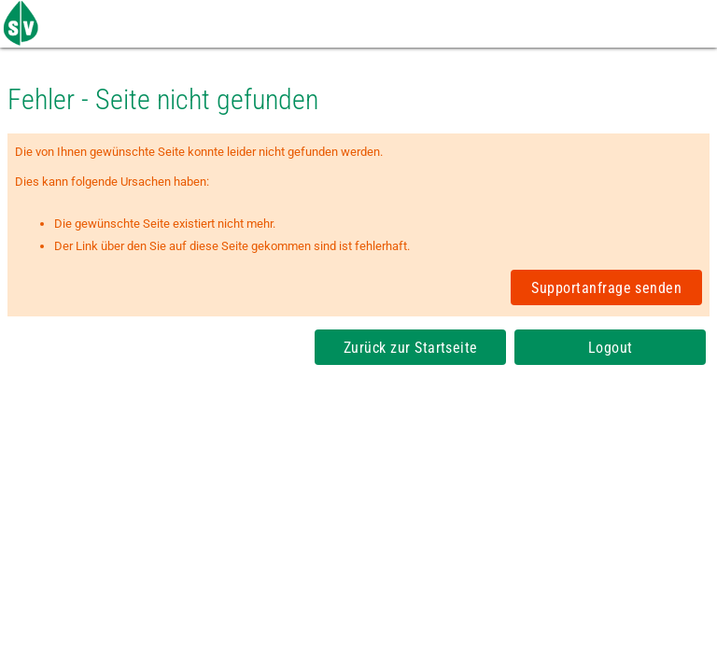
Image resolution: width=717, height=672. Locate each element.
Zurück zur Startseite (411, 348)
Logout (610, 348)
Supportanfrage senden (606, 288)
